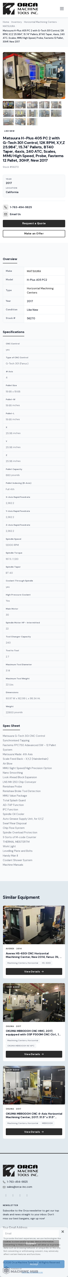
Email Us (12, 214)
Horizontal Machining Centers (40, 22)
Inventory (16, 22)
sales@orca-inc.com (19, 1187)
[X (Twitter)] (13, 1195)
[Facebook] (6, 1195)
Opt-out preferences (32, 1272)
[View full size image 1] (34, 75)
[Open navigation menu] (62, 8)
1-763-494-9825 (17, 207)
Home (6, 22)
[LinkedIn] (27, 1195)
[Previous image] (8, 75)
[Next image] (59, 75)
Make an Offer (34, 233)
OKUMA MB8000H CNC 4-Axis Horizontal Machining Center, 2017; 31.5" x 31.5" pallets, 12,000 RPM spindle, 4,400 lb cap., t (34, 1119)
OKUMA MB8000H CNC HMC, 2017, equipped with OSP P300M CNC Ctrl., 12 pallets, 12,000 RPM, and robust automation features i (33, 1036)
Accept (34, 1264)
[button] (62, 1231)
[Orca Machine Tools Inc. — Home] (20, 9)
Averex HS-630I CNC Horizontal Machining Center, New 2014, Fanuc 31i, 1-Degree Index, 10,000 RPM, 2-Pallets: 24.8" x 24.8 (34, 959)
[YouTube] (20, 1195)
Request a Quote (34, 223)
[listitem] (8, 105)
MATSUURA (9, 26)
